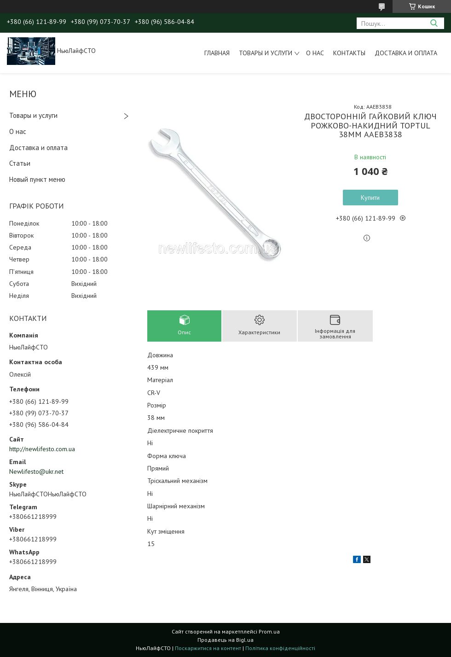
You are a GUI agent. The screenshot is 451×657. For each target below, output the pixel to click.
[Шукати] (433, 23)
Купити (370, 197)
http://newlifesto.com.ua (42, 449)
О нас (315, 53)
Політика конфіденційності (280, 648)
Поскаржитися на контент (208, 648)
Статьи (19, 163)
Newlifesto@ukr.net (36, 471)
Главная (217, 53)
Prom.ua (269, 631)
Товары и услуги (265, 53)
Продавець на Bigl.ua (225, 639)
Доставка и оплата (406, 53)
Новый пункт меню (37, 179)
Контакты (349, 53)
